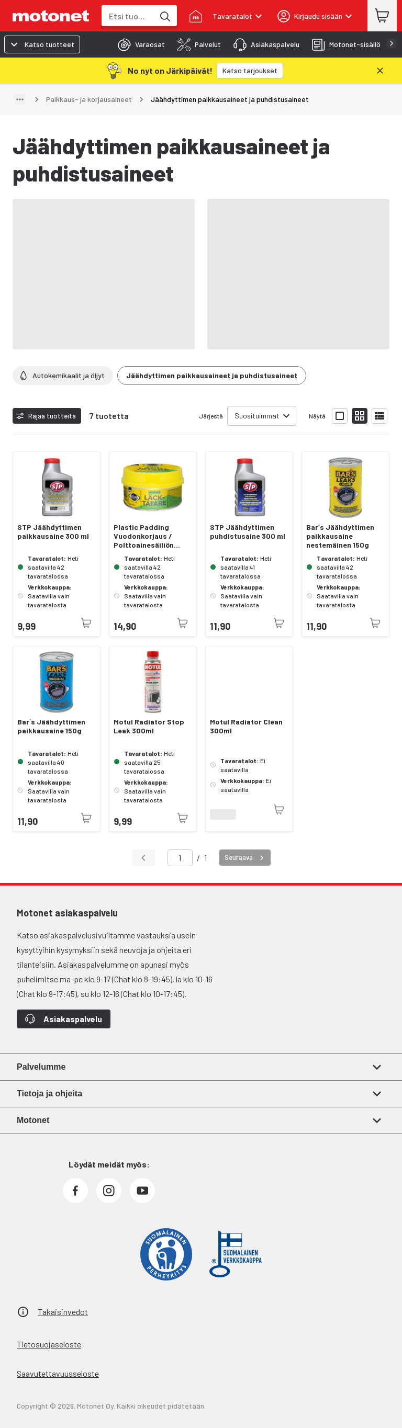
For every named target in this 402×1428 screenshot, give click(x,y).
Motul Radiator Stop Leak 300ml (149, 726)
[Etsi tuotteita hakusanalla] (164, 15)
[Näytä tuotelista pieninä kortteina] (359, 416)
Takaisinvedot (63, 1312)
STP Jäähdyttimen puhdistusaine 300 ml (247, 531)
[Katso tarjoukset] (250, 70)
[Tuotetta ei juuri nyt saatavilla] (86, 623)
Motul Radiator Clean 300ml (246, 726)
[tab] (138, 44)
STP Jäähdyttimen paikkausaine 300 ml (53, 531)
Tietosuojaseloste (49, 1344)
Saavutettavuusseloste (58, 1373)
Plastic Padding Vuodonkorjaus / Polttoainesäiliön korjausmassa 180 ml (150, 536)
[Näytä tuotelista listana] (379, 416)
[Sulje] (380, 70)
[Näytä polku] (20, 99)
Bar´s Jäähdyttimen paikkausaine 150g (51, 726)
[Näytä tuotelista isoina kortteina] (340, 416)
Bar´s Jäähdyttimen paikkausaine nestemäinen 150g (340, 536)
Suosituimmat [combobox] (257, 415)
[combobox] (127, 16)
